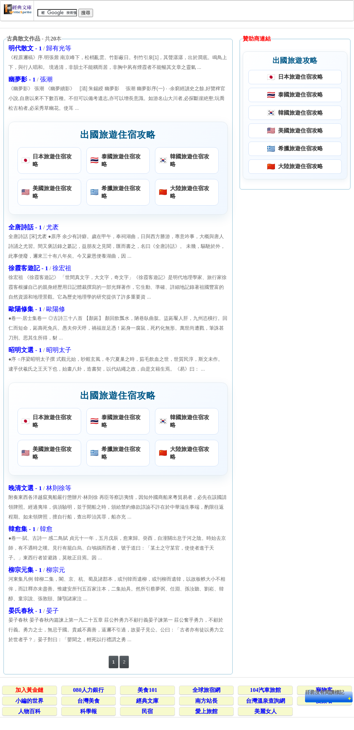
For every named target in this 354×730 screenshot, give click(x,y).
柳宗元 (55, 569)
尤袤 (52, 227)
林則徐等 (58, 488)
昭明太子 (58, 349)
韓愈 (46, 528)
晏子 (52, 610)
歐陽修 (55, 309)
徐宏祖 (61, 268)
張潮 (46, 79)
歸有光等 (58, 48)
